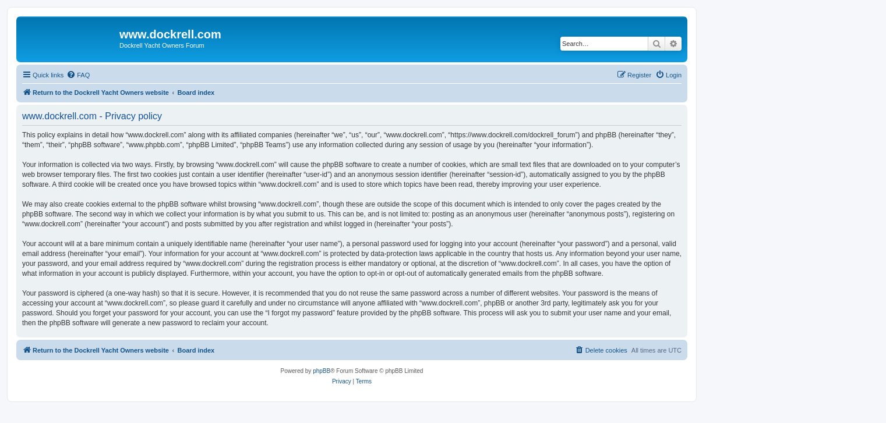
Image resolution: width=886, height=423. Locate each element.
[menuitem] (78, 75)
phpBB (321, 371)
